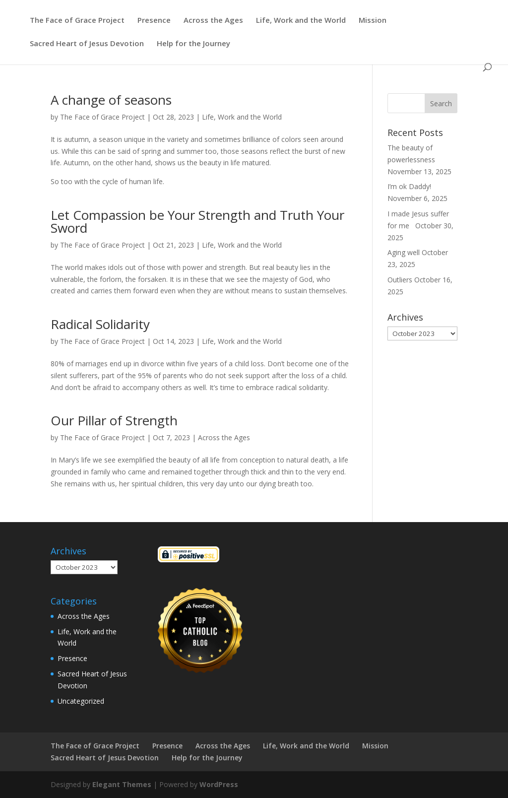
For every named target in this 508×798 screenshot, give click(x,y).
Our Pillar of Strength (114, 420)
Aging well (403, 252)
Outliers (399, 279)
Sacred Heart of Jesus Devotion (87, 44)
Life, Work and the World (301, 20)
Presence (154, 20)
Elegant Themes (121, 784)
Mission (372, 20)
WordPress (218, 784)
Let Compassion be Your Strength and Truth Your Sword (197, 221)
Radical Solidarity (100, 324)
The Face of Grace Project (77, 20)
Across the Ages (213, 20)
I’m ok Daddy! (409, 186)
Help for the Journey (193, 44)
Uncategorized (81, 701)
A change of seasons (111, 100)
